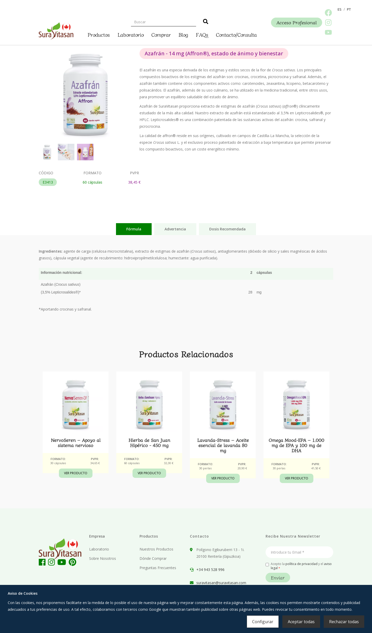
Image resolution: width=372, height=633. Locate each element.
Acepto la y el (299, 566)
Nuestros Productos (156, 549)
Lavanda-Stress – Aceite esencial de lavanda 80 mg (223, 445)
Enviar (278, 577)
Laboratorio (131, 34)
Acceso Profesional (296, 22)
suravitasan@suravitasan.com (221, 582)
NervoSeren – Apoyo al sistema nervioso (75, 442)
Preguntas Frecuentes (158, 567)
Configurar (262, 621)
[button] (340, 9)
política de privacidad (301, 564)
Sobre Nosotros (102, 558)
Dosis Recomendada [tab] (227, 229)
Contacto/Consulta (236, 34)
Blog (183, 34)
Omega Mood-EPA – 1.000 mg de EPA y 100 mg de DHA (296, 445)
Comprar (161, 34)
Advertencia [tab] (175, 229)
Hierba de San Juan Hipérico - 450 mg (149, 442)
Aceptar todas (301, 621)
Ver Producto (75, 473)
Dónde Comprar (153, 558)
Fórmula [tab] (133, 229)
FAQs (202, 34)
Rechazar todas (344, 621)
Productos (99, 34)
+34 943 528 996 (210, 569)
